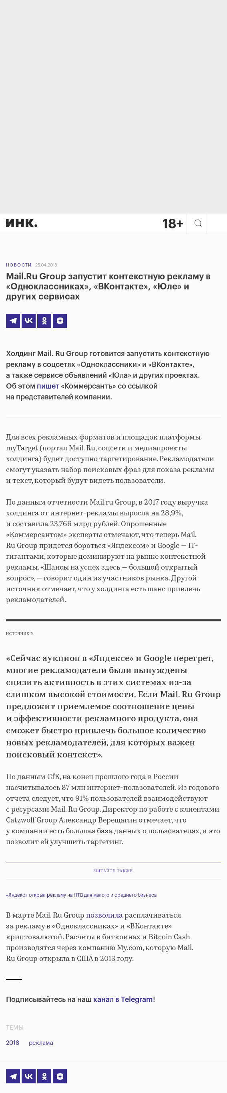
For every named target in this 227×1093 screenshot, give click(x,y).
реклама (41, 1043)
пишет (48, 386)
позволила (104, 915)
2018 (12, 1043)
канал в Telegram (123, 999)
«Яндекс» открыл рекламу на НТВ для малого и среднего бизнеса (81, 895)
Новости (19, 265)
